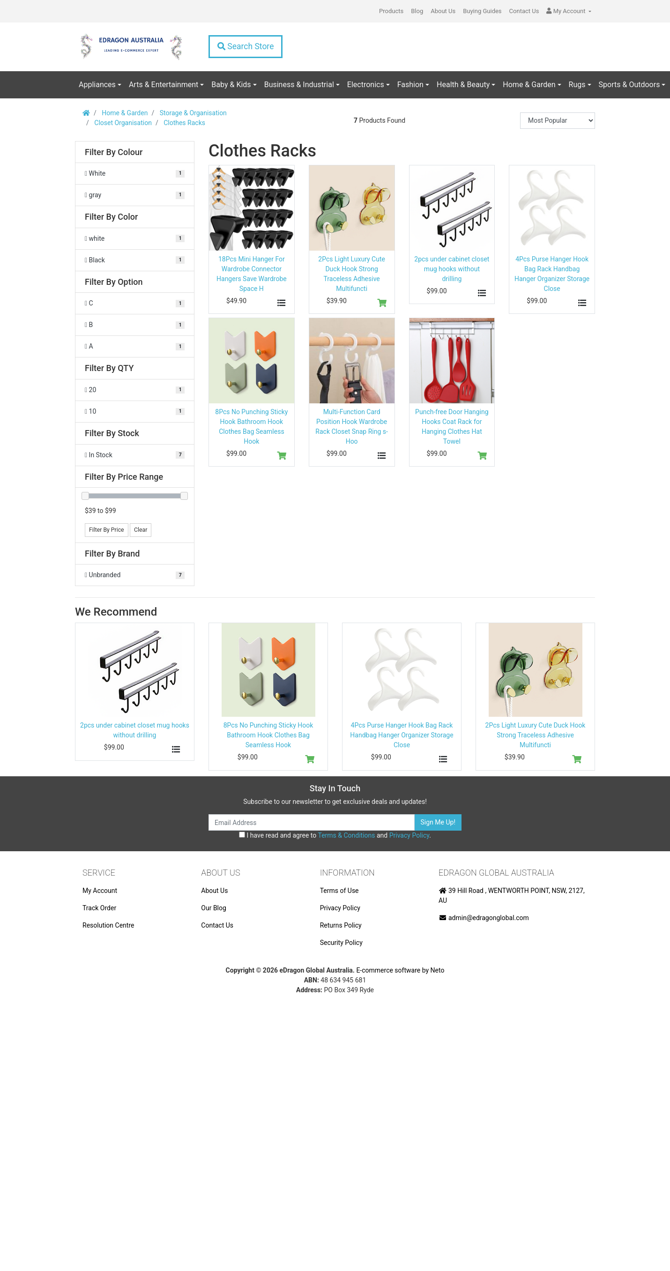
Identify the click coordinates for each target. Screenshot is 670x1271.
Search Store (245, 46)
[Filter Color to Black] (134, 260)
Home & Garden (529, 84)
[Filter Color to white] (134, 239)
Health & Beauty (463, 84)
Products (391, 11)
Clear (140, 530)
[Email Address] (311, 822)
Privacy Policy (409, 835)
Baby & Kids (231, 84)
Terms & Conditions (346, 835)
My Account (99, 890)
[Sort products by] (557, 120)
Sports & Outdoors (629, 84)
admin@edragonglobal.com (484, 918)
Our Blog (213, 908)
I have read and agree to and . (335, 835)
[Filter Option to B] (134, 325)
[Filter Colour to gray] (134, 195)
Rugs (577, 84)
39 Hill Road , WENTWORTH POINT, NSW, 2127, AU (512, 895)
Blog (417, 11)
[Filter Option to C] (134, 303)
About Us (443, 11)
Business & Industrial (299, 84)
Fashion (410, 84)
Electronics (365, 84)
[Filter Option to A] (134, 346)
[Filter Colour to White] (134, 174)
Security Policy (341, 942)
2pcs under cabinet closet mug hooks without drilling (451, 268)
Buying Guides (482, 11)
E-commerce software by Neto (400, 970)
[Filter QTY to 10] (134, 412)
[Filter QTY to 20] (134, 390)
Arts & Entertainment (163, 84)
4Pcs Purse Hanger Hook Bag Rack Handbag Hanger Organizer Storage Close (401, 735)
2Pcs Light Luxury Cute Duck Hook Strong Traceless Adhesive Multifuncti (535, 735)
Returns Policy (341, 925)
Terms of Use (339, 890)
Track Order (99, 908)
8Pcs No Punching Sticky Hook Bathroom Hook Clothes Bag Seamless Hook (268, 735)
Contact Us (524, 11)
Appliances (97, 84)
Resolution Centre (108, 925)
